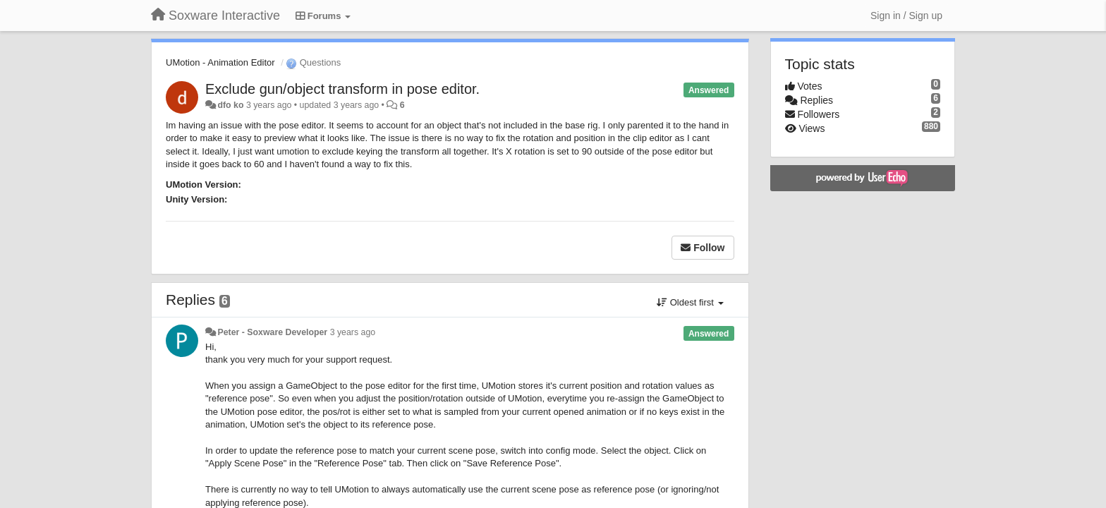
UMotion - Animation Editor (220, 62)
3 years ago (353, 332)
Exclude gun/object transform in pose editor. (342, 89)
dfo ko (230, 105)
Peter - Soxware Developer (272, 332)
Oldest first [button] (690, 302)
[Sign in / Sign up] (906, 16)
